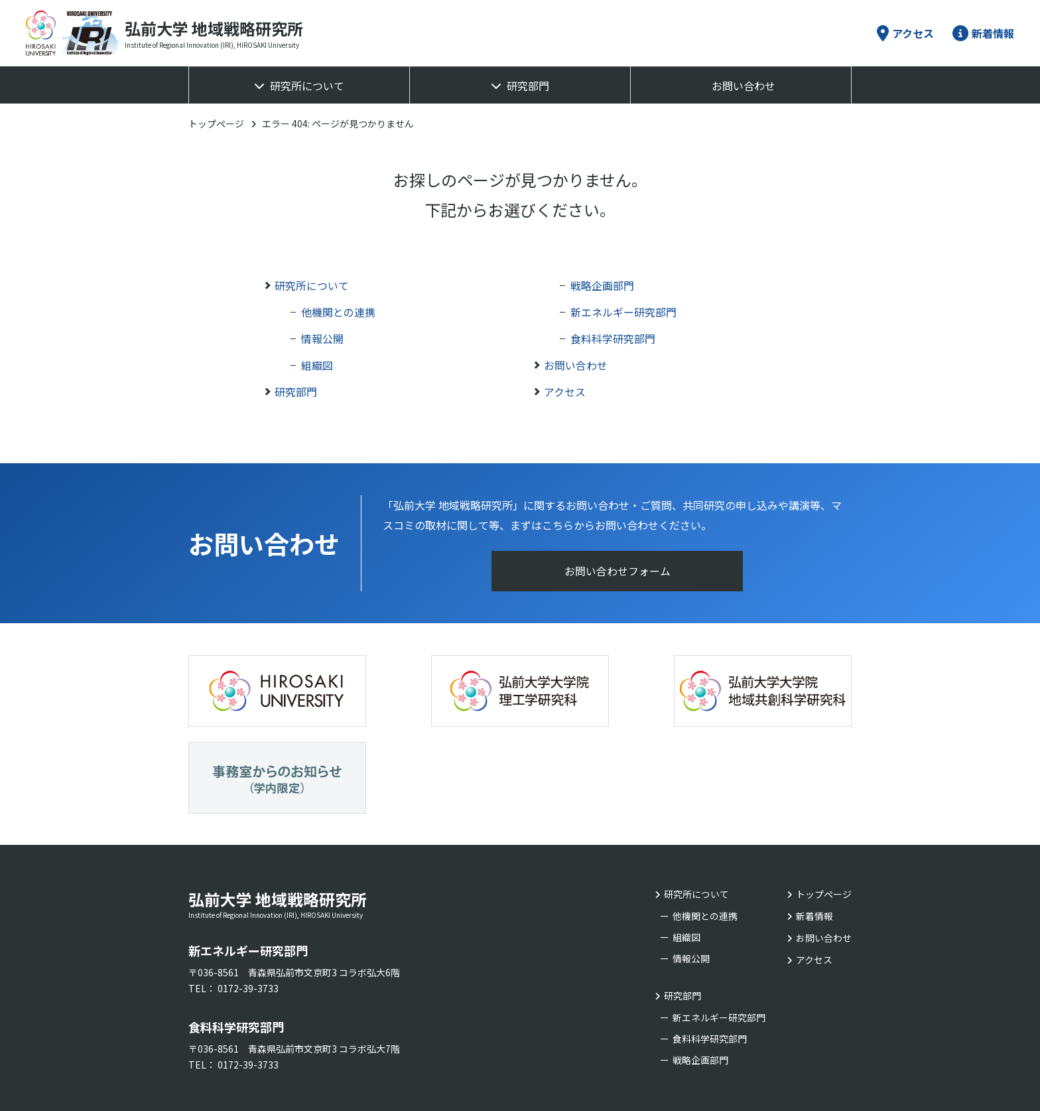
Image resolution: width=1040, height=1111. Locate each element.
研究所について (307, 86)
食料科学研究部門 (612, 338)
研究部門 (528, 86)
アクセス (905, 33)
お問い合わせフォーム (617, 571)
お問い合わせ (743, 86)
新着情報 (983, 33)
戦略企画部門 (602, 285)
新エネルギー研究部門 (623, 312)
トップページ (216, 123)
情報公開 (322, 338)
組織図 (317, 365)
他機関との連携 (338, 312)
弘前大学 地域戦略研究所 (321, 809)
